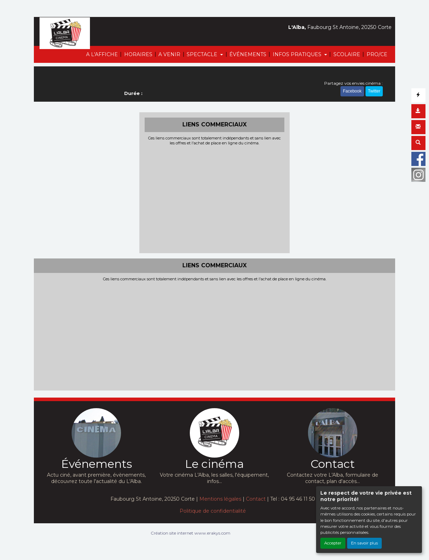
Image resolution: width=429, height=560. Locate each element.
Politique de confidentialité (213, 511)
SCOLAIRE (346, 54)
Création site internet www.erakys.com (190, 533)
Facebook (352, 91)
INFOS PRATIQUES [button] (298, 54)
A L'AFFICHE (102, 54)
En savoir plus (364, 543)
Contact (256, 499)
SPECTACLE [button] (203, 54)
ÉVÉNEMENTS (247, 54)
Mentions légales (220, 499)
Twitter (374, 91)
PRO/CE (377, 54)
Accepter (333, 543)
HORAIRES (138, 54)
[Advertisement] (215, 198)
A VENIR (169, 54)
